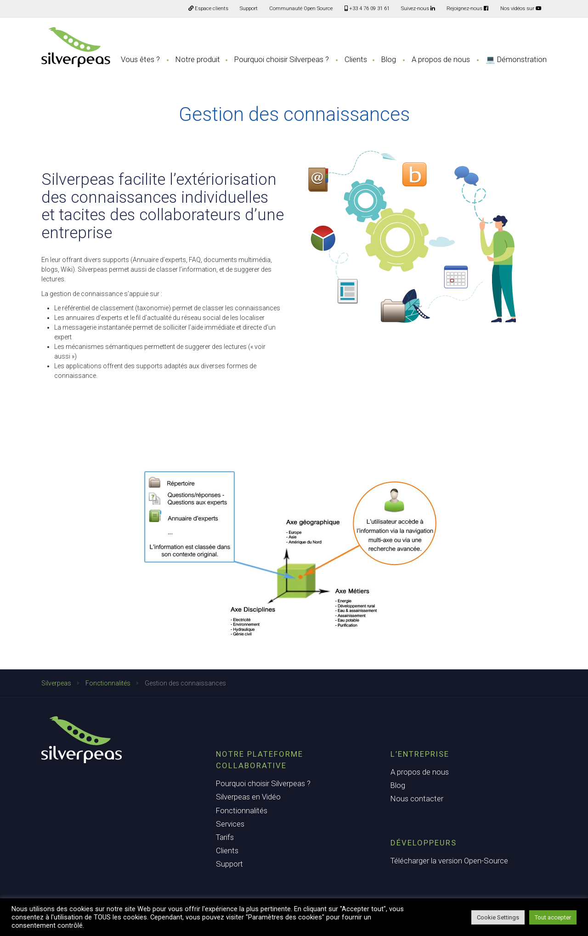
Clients (356, 59)
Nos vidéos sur (521, 8)
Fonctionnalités (107, 683)
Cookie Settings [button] (498, 917)
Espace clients (208, 8)
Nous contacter (416, 798)
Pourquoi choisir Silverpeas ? (281, 59)
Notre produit (197, 59)
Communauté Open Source (301, 8)
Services (230, 823)
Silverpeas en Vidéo (248, 796)
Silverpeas (56, 683)
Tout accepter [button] (553, 917)
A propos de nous (441, 59)
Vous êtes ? (140, 59)
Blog (388, 59)
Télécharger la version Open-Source (449, 860)
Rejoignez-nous (467, 8)
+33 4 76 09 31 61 (367, 8)
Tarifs (225, 837)
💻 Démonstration (516, 59)
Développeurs (423, 842)
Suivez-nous (418, 8)
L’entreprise (419, 754)
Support (249, 8)
